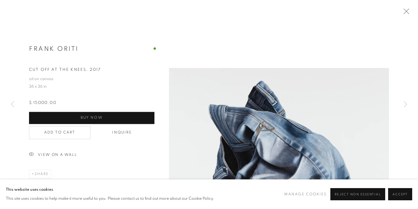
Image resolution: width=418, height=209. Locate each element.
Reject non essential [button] (358, 194)
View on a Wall (53, 155)
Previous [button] (12, 104)
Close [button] (405, 13)
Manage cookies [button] (305, 194)
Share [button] (42, 174)
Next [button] (405, 104)
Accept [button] (400, 194)
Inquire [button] (107, 133)
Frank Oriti (54, 49)
